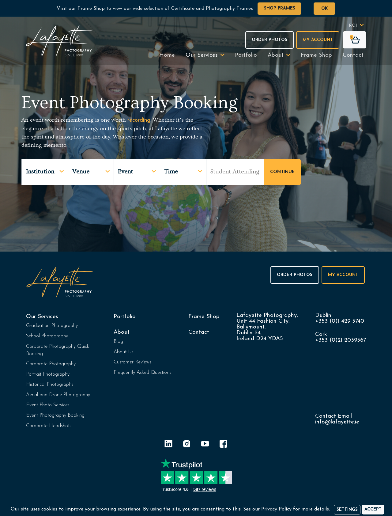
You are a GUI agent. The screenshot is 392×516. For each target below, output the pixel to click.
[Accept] (373, 509)
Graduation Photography (52, 325)
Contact (353, 55)
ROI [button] (353, 25)
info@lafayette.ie (337, 422)
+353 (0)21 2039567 (340, 340)
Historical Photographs (49, 384)
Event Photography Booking (55, 415)
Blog (118, 341)
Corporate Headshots (48, 425)
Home (167, 55)
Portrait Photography (48, 374)
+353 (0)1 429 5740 (339, 321)
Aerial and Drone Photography (58, 395)
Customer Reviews (132, 362)
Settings (347, 509)
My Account (318, 40)
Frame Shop (316, 55)
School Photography (47, 336)
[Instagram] (187, 444)
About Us (124, 352)
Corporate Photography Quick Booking (57, 350)
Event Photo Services (48, 405)
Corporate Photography (51, 364)
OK (324, 8)
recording (138, 120)
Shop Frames (279, 8)
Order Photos (269, 40)
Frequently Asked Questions (142, 372)
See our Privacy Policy (267, 509)
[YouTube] (205, 444)
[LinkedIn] (168, 444)
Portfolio (246, 55)
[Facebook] (223, 444)
